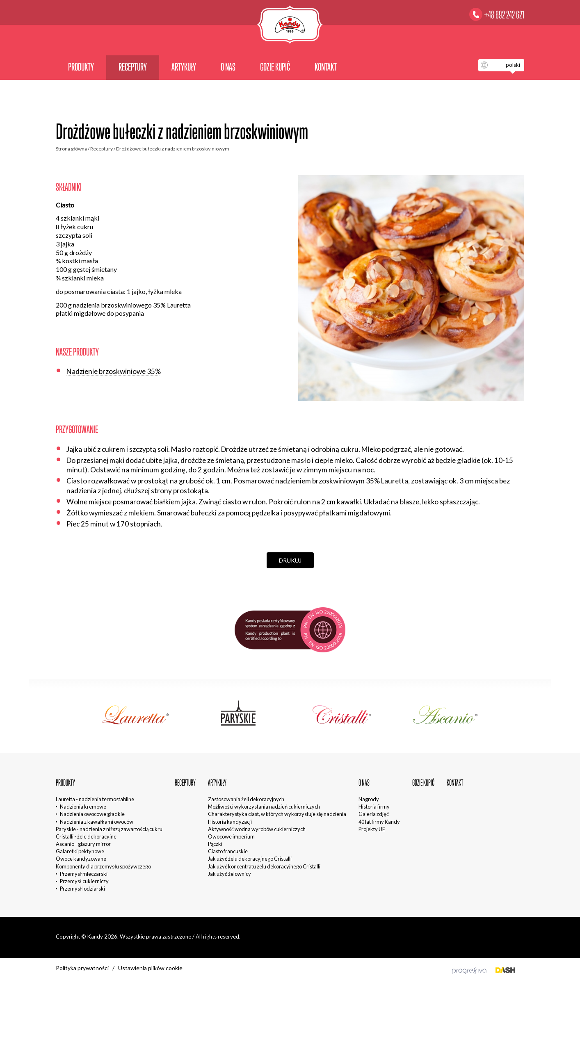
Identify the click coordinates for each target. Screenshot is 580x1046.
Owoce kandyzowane (81, 858)
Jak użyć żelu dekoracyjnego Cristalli (250, 858)
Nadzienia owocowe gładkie (92, 814)
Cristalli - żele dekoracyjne (86, 836)
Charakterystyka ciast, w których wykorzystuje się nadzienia (277, 814)
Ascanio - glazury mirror (83, 844)
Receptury (133, 67)
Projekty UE (372, 829)
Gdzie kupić (275, 67)
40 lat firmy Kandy (379, 821)
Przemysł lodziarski (82, 888)
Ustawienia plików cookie (150, 967)
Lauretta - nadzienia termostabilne (95, 799)
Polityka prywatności (82, 967)
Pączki (215, 844)
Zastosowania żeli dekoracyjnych (246, 799)
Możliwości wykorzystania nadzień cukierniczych (264, 806)
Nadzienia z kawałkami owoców (96, 821)
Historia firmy (374, 806)
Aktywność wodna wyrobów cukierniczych (257, 829)
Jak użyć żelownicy (229, 874)
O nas (228, 67)
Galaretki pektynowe (80, 851)
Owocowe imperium (231, 836)
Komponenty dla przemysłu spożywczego (103, 866)
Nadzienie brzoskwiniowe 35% (113, 371)
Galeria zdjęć (374, 814)
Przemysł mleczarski (83, 874)
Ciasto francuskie (228, 851)
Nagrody (369, 799)
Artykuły (183, 67)
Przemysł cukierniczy (84, 881)
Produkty (81, 67)
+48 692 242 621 (504, 15)
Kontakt (326, 67)
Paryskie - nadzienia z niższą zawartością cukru (109, 829)
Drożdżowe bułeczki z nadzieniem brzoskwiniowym (172, 149)
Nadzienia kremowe (83, 806)
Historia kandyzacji (230, 821)
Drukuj (290, 560)
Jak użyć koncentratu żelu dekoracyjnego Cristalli (264, 866)
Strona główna (71, 149)
